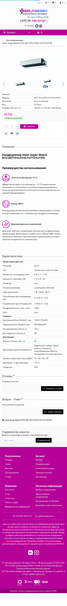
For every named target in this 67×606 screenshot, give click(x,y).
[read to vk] (30, 552)
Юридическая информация (17, 507)
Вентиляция (41, 477)
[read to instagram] (37, 552)
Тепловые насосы (44, 472)
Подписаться (44, 440)
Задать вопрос (52, 412)
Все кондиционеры (14, 40)
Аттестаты (10, 498)
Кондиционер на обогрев (47, 501)
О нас (7, 494)
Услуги (8, 477)
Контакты (9, 490)
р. (40, 2)
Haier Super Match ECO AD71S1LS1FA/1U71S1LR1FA (28, 420)
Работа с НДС (11, 502)
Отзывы (9, 460)
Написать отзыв (52, 388)
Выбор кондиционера (46, 490)
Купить (29, 126)
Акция (8, 464)
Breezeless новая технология (49, 505)
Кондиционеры (43, 464)
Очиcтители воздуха (45, 468)
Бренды (39, 460)
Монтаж (9, 468)
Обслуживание (12, 472)
